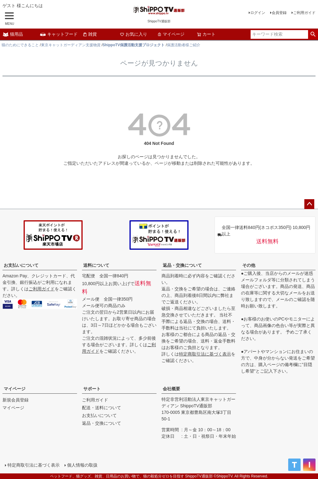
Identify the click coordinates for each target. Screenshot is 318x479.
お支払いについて (21, 265)
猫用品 (12, 34)
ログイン (257, 13)
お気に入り (133, 34)
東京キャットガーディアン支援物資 (71, 45)
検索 (313, 34)
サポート (92, 388)
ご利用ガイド (304, 13)
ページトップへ (309, 204)
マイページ (170, 34)
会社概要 (171, 388)
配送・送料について (101, 407)
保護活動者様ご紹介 (183, 45)
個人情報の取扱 (82, 465)
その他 (248, 265)
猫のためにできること (20, 45)
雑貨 (90, 34)
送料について (96, 265)
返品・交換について (182, 265)
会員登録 (279, 13)
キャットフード (59, 34)
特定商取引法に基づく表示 (205, 353)
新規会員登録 (15, 399)
